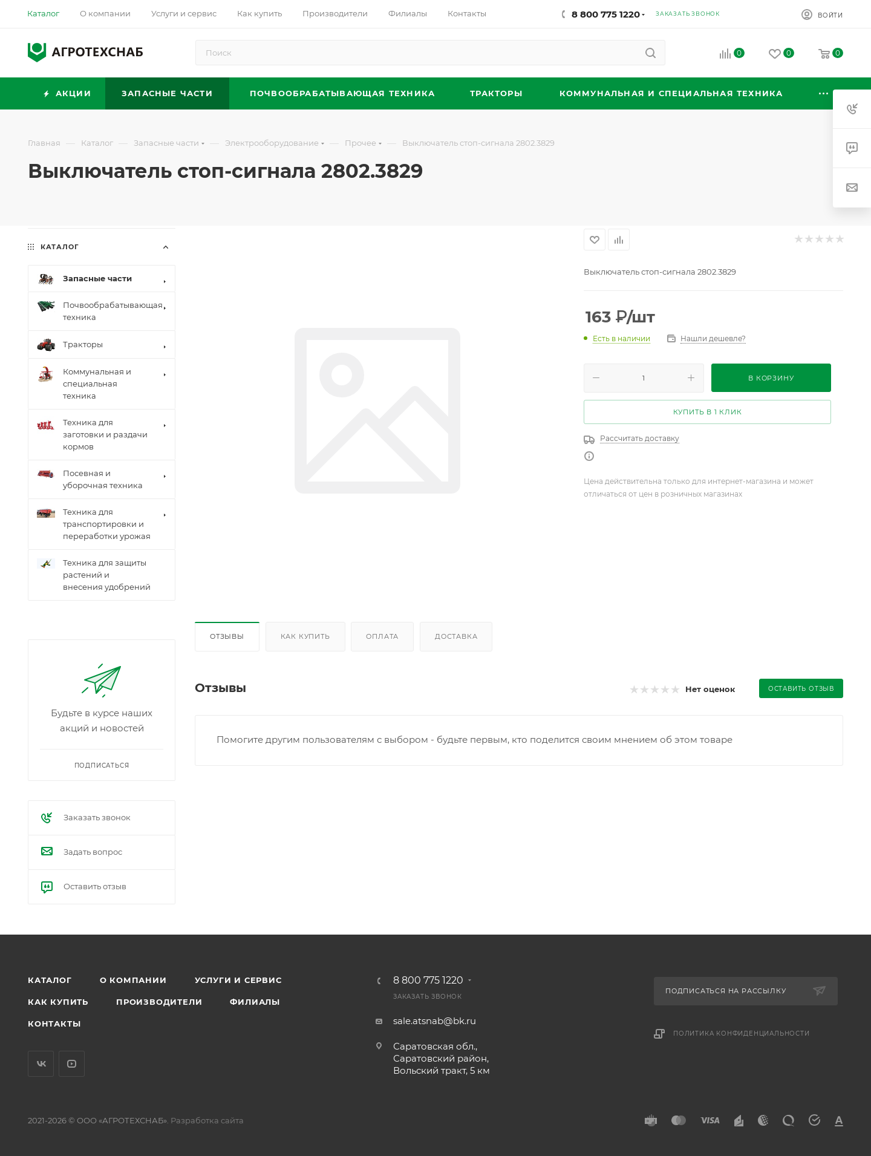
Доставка (456, 636)
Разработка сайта (207, 1120)
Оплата (382, 636)
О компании (133, 980)
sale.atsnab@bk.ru (434, 1021)
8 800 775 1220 (606, 14)
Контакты (54, 1023)
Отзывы (227, 636)
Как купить (305, 636)
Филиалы (255, 1002)
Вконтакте (41, 1064)
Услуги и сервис (238, 980)
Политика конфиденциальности (741, 1033)
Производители (159, 1002)
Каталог (50, 980)
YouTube (72, 1064)
